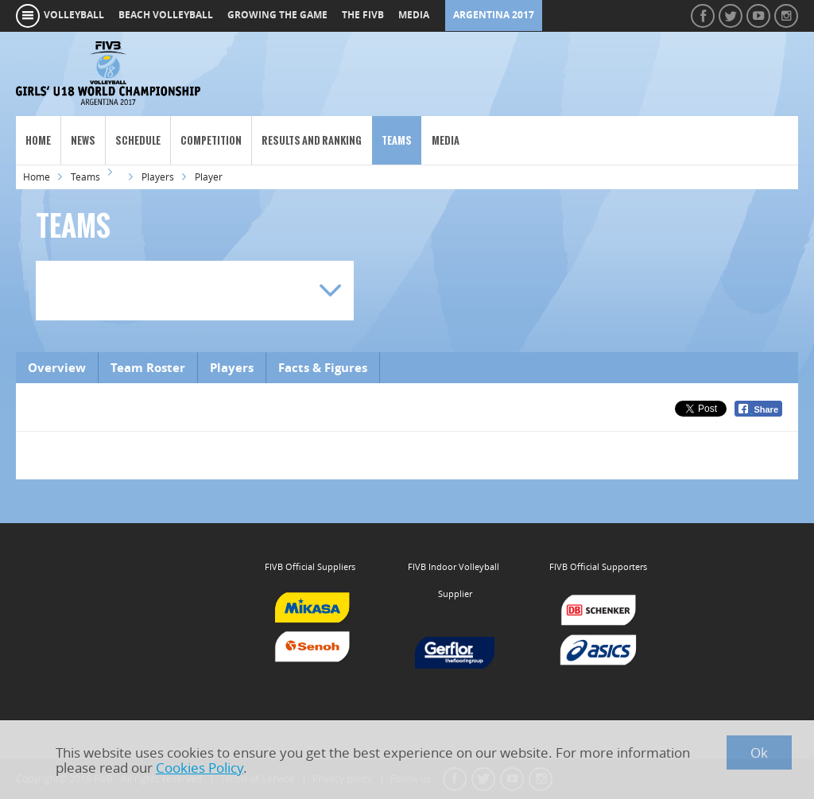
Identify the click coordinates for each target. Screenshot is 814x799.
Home (38, 140)
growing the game (277, 15)
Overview (57, 367)
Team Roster (147, 367)
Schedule (138, 140)
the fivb (363, 15)
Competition (211, 140)
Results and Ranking (312, 140)
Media (445, 140)
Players (157, 177)
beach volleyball (165, 15)
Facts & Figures (322, 367)
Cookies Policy (199, 767)
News (83, 140)
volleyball (74, 15)
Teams (397, 140)
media (413, 15)
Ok (759, 752)
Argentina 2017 (493, 15)
